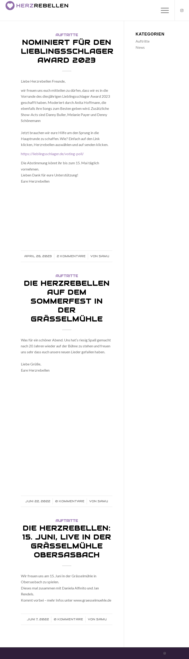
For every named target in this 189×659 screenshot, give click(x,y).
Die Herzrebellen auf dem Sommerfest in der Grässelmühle (67, 301)
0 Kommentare (69, 501)
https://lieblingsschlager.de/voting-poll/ (52, 153)
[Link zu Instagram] (181, 10)
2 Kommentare (71, 256)
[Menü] (162, 10)
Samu (104, 256)
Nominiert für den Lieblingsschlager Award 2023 (67, 51)
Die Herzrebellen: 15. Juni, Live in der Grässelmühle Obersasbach (66, 541)
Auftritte (67, 35)
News (140, 47)
